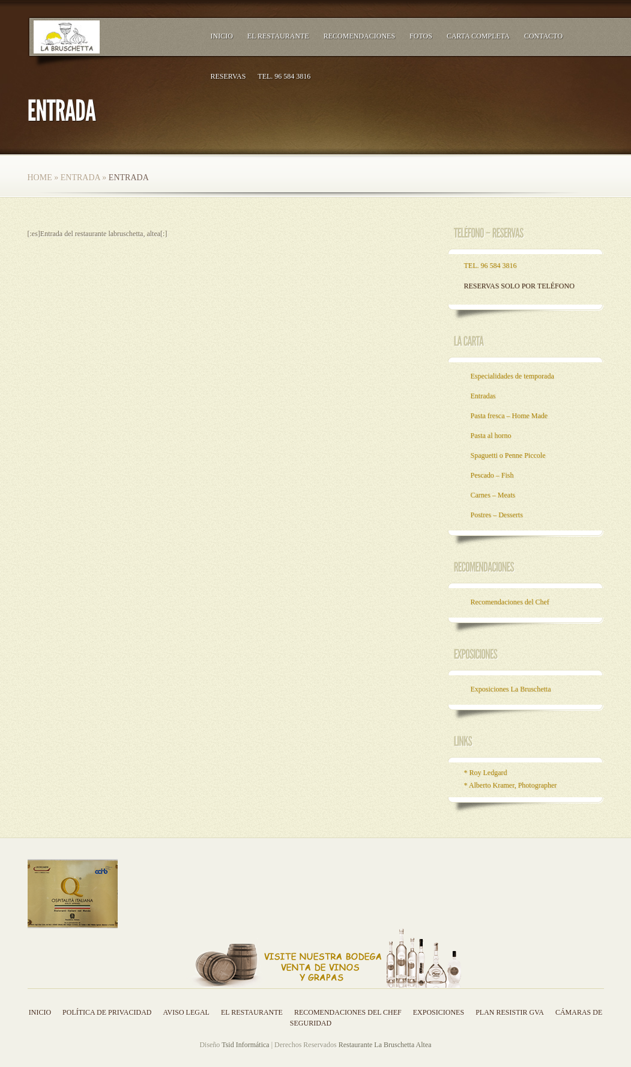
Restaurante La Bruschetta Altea (385, 1045)
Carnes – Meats (493, 495)
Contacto (543, 36)
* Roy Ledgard (485, 772)
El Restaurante (278, 36)
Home (40, 177)
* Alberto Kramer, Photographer (510, 785)
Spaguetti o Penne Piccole (508, 455)
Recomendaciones (359, 36)
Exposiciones (438, 1012)
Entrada (80, 177)
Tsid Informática (245, 1045)
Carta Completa (478, 36)
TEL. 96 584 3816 (284, 76)
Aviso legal (186, 1012)
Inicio (222, 36)
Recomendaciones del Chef (510, 602)
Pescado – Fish (492, 475)
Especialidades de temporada (512, 376)
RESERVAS (228, 76)
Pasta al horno (491, 435)
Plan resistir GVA (510, 1012)
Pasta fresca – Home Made (509, 416)
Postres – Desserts (497, 515)
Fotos (420, 36)
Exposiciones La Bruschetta (511, 689)
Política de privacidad (106, 1012)
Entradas (483, 396)
